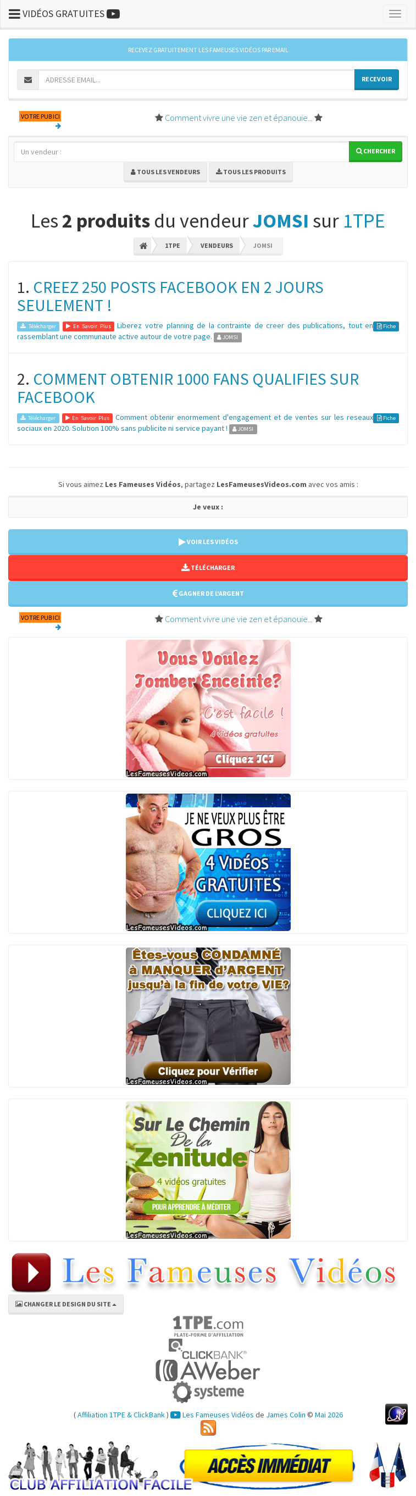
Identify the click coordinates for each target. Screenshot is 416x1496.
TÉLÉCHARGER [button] (208, 567)
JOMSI (281, 220)
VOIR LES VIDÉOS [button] (208, 542)
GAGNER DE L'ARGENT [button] (208, 593)
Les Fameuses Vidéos (212, 1415)
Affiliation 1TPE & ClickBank (121, 1415)
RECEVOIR (377, 79)
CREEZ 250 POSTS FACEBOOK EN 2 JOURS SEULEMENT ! (170, 295)
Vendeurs (217, 245)
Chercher (375, 151)
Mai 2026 (329, 1415)
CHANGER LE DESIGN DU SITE (66, 1304)
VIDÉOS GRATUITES (64, 13)
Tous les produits (251, 172)
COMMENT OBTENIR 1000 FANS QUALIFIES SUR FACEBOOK (188, 387)
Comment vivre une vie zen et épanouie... (239, 117)
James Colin (286, 1415)
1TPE (364, 220)
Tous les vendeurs (165, 172)
